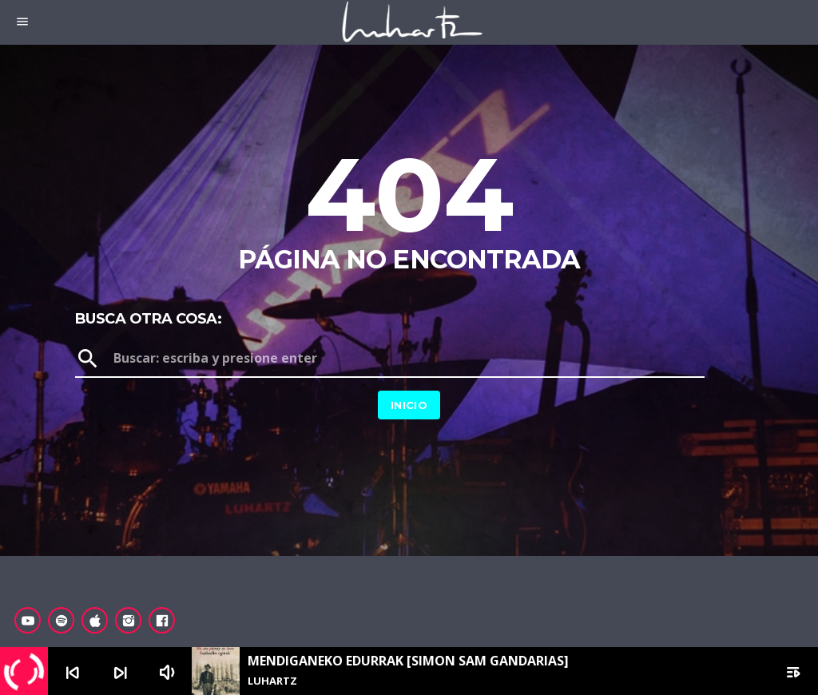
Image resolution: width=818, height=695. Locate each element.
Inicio (409, 405)
